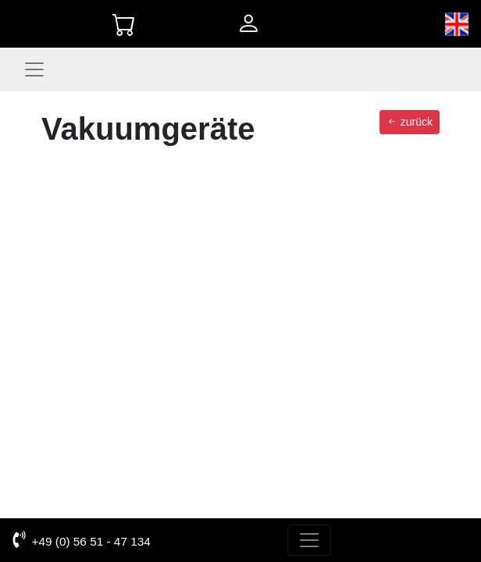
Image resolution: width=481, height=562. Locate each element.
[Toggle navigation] (34, 69)
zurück (410, 122)
